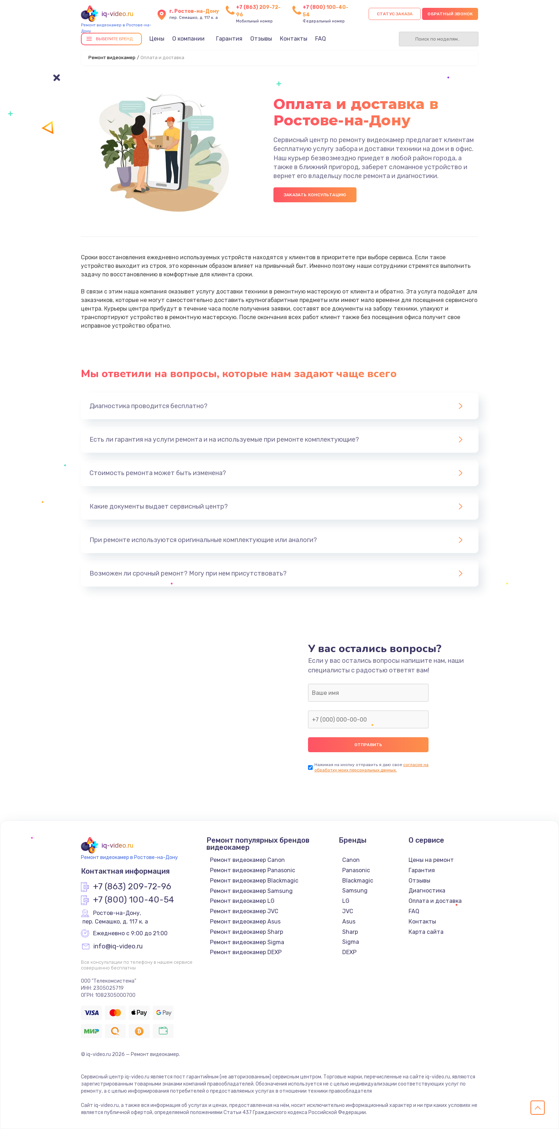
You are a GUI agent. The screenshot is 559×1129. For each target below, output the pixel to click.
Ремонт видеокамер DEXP (246, 952)
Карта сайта (426, 931)
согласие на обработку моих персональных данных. (371, 767)
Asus (348, 921)
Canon (351, 860)
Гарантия (229, 38)
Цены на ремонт (431, 860)
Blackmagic (357, 880)
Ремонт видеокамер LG (242, 901)
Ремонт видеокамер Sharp (246, 931)
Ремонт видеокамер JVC (244, 911)
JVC (347, 911)
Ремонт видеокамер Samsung (251, 891)
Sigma (350, 941)
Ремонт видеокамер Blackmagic (254, 880)
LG (345, 901)
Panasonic (356, 870)
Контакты (293, 38)
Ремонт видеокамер (111, 57)
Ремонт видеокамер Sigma (247, 942)
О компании (188, 38)
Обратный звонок (450, 13)
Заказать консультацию (315, 194)
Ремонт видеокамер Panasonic (252, 870)
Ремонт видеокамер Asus (245, 921)
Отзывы (261, 38)
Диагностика (427, 890)
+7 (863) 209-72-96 (132, 886)
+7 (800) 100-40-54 (133, 900)
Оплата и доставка (435, 901)
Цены (156, 38)
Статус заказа (395, 13)
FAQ (320, 38)
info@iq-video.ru (118, 946)
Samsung (355, 890)
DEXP (349, 952)
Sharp (350, 931)
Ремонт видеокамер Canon (247, 860)
